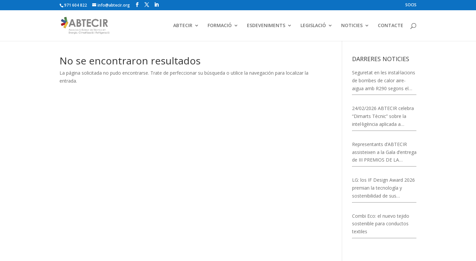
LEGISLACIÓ (313, 25)
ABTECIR (182, 25)
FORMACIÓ (220, 25)
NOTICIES (352, 25)
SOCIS (410, 5)
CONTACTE (390, 25)
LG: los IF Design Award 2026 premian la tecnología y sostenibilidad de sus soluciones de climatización (383, 188)
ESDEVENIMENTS (266, 25)
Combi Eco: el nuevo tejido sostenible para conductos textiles (380, 224)
